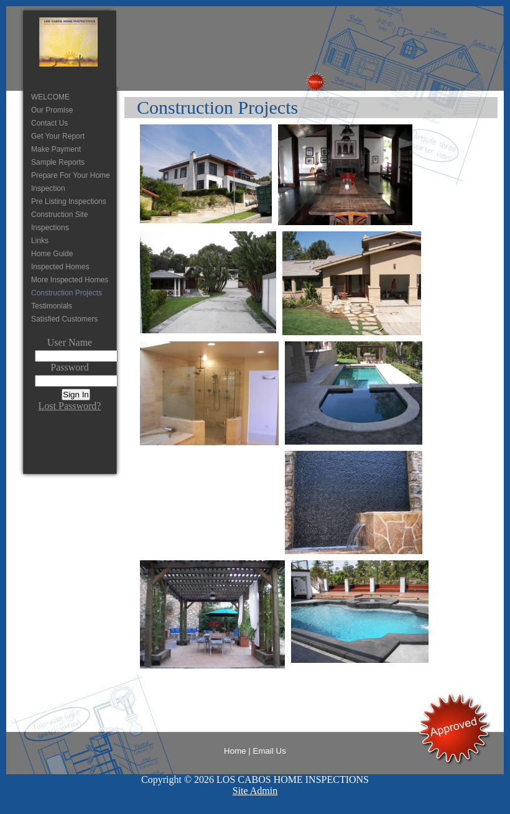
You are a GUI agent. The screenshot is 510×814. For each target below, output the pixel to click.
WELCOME (50, 97)
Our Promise (52, 110)
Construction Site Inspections (59, 221)
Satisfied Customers (64, 319)
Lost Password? (70, 405)
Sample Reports (58, 162)
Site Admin (255, 790)
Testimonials (51, 306)
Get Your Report (58, 136)
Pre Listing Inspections (68, 201)
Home (235, 751)
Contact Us (49, 123)
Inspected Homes (60, 266)
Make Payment (56, 149)
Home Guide (52, 253)
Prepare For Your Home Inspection (70, 182)
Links (40, 240)
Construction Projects (66, 293)
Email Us (269, 751)
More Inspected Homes (69, 279)
